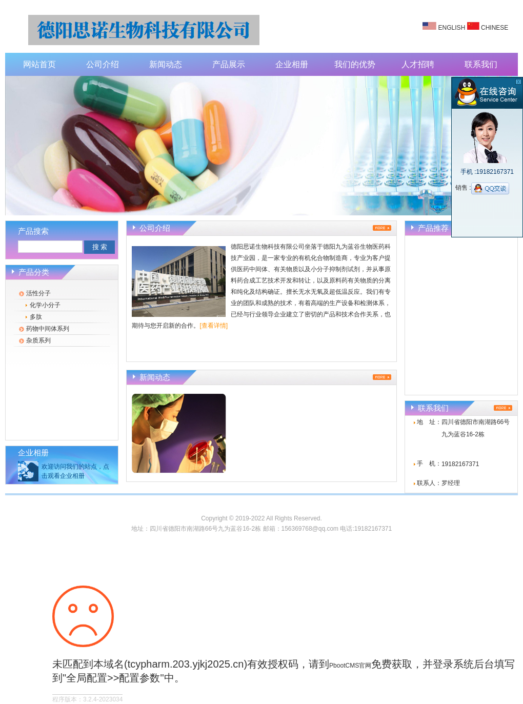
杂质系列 (38, 340)
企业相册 (291, 64)
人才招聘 (417, 64)
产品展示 (228, 64)
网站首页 (39, 64)
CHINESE (494, 27)
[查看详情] (213, 325)
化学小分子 (45, 305)
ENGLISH (452, 27)
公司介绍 (102, 64)
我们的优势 (354, 64)
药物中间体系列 (47, 328)
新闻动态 (165, 64)
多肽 (36, 316)
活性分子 (38, 293)
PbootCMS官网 (350, 665)
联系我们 (481, 64)
